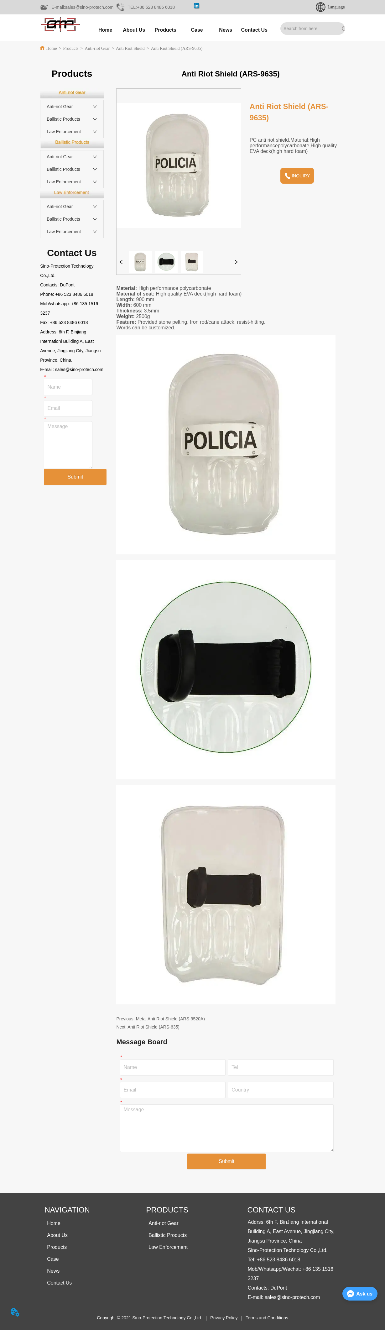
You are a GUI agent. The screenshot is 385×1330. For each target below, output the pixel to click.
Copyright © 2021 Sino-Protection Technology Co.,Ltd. (149, 1317)
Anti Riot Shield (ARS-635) (153, 1026)
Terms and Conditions (267, 1317)
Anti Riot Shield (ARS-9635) (177, 48)
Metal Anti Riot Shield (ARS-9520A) (170, 1018)
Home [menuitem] (105, 30)
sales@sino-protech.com (79, 369)
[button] (165, 30)
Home (51, 48)
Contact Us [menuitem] (254, 30)
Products (71, 48)
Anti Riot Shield (130, 48)
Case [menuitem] (197, 30)
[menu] (179, 30)
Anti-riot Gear (97, 48)
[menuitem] (165, 30)
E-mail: (47, 369)
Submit (75, 476)
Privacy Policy (223, 1317)
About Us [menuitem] (134, 30)
